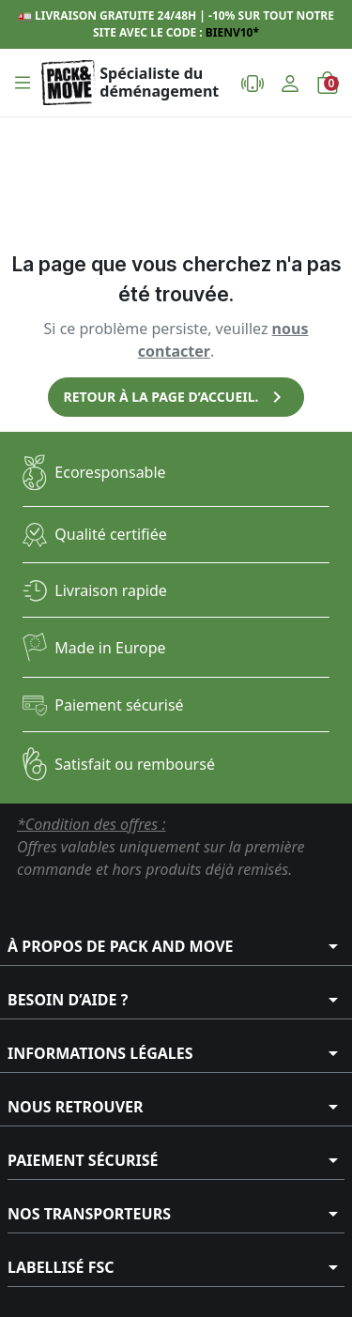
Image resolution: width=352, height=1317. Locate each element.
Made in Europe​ (109, 647)
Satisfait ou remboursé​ (134, 764)
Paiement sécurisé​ (118, 705)
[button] (23, 83)
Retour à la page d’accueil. (176, 397)
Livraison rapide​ (110, 590)
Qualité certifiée (110, 534)
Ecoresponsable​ (109, 472)
